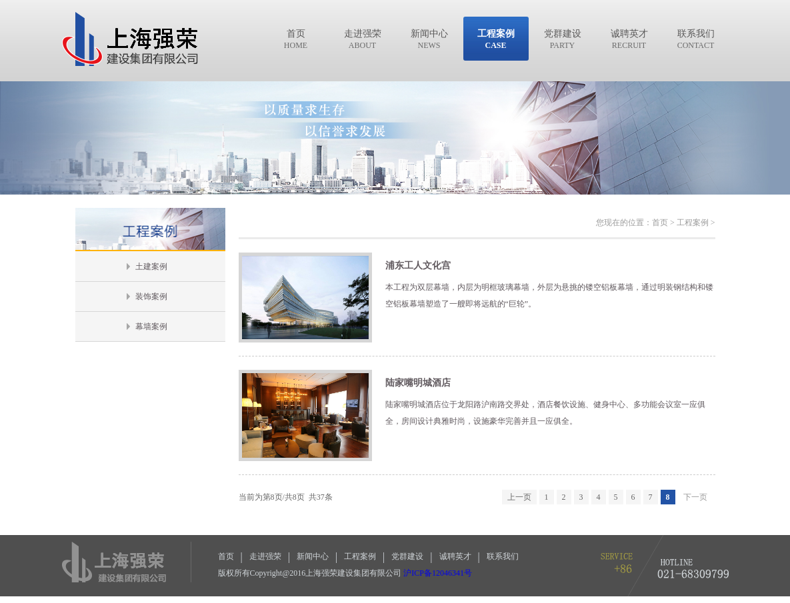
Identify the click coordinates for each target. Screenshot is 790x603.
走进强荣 (265, 556)
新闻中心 (313, 556)
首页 (226, 556)
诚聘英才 (455, 556)
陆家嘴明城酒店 (418, 383)
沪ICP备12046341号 (437, 573)
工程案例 (360, 556)
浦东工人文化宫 (418, 266)
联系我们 (503, 556)
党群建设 (407, 556)
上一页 (519, 497)
